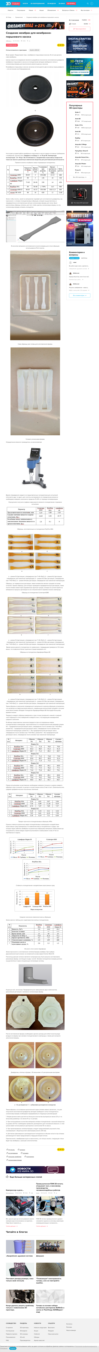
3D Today (8, 17)
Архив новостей (39, 1340)
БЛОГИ (25, 3)
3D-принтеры (24, 1327)
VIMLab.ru (8, 41)
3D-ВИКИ (62, 3)
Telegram (51, 1331)
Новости (10, 10)
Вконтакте (51, 1327)
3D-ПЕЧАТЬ (71, 3)
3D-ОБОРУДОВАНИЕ (38, 3)
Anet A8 (77, 119)
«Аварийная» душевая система (19, 1256)
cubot (74, 262)
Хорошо (13, 1348)
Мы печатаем (86, 10)
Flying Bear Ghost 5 (81, 151)
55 (32, 1193)
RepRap (77, 138)
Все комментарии (78, 295)
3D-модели (23, 1331)
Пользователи (10, 1337)
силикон (22, 1150)
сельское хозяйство (14, 1157)
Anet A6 (77, 131)
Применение (19, 17)
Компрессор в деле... (15, 1190)
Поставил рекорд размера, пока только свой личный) (19, 1280)
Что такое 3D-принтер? (81, 203)
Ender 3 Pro (79, 125)
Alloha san (76, 273)
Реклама (9, 27)
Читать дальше (11, 1226)
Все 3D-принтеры (78, 177)
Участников (75, 20)
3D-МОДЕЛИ (51, 3)
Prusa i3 (77, 170)
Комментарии (74, 258)
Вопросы (84, 258)
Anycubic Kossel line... (82, 157)
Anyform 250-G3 (34, 50)
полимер (25, 1153)
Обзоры (36, 1337)
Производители (25, 1340)
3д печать (11, 1150)
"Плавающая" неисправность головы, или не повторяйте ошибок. (48, 1281)
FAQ (7, 1340)
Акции (42, 10)
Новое (32, 10)
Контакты (69, 1324)
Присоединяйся (79, 29)
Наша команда (71, 1330)
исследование (13, 1153)
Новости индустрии (40, 1327)
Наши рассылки (53, 1334)
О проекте (9, 1327)
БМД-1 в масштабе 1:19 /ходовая (78, 290)
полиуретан (30, 1157)
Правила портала (11, 1334)
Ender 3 (77, 112)
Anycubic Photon (80, 164)
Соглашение (10, 1331)
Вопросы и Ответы (69, 10)
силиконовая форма (15, 1160)
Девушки (40, 1256)
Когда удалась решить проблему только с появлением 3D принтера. (20, 1308)
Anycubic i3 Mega (81, 144)
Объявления (53, 10)
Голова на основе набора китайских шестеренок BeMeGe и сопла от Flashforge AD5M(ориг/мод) (50, 1309)
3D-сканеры (24, 1334)
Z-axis (37, 1193)
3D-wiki (22, 1337)
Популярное (21, 10)
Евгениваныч (10, 1193)
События (37, 1334)
